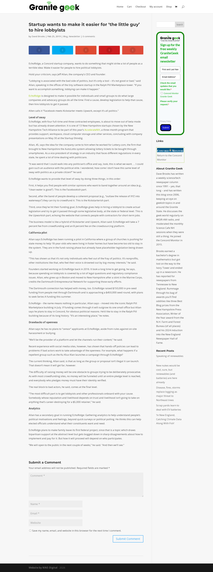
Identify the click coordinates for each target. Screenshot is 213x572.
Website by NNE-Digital (43, 567)
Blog (65, 36)
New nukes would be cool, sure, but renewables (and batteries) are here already (168, 374)
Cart (129, 7)
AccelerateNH (92, 129)
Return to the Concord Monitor (170, 155)
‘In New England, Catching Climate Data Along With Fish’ (169, 419)
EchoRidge (35, 95)
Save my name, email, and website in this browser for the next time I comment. (76, 530)
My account (156, 7)
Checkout (140, 7)
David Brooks (38, 36)
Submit (166, 128)
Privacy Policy (165, 121)
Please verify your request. (169, 103)
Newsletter (74, 36)
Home (120, 7)
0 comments (89, 36)
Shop (169, 7)
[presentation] (182, 112)
